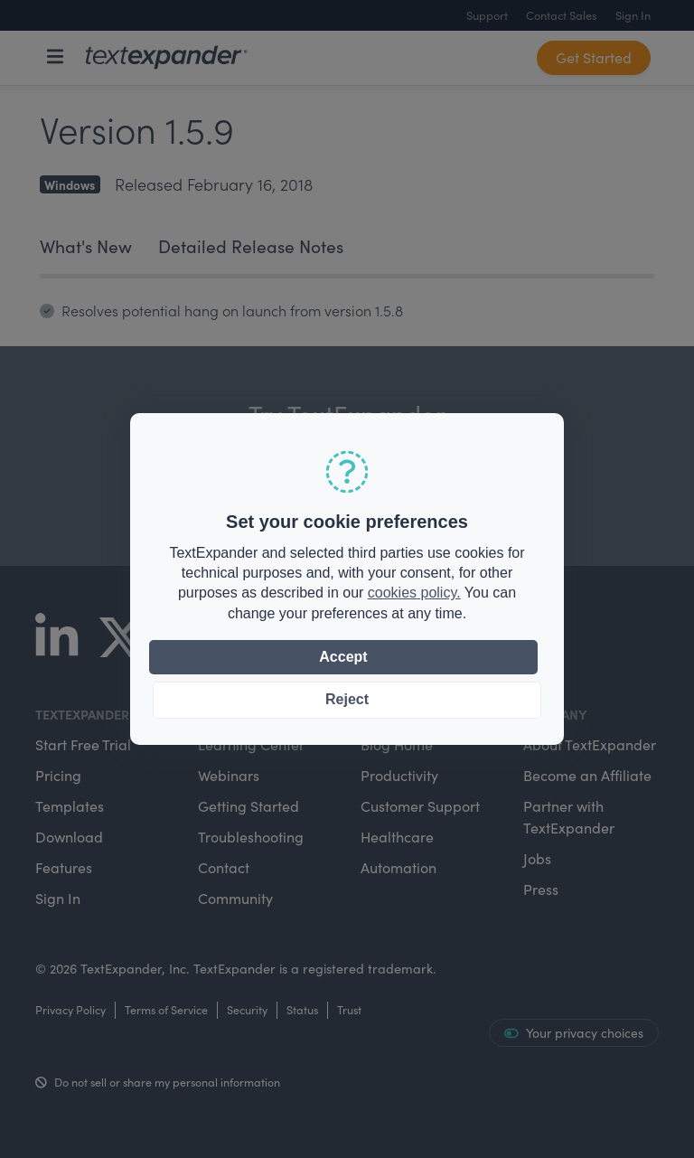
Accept (343, 656)
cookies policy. (414, 592)
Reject (347, 699)
